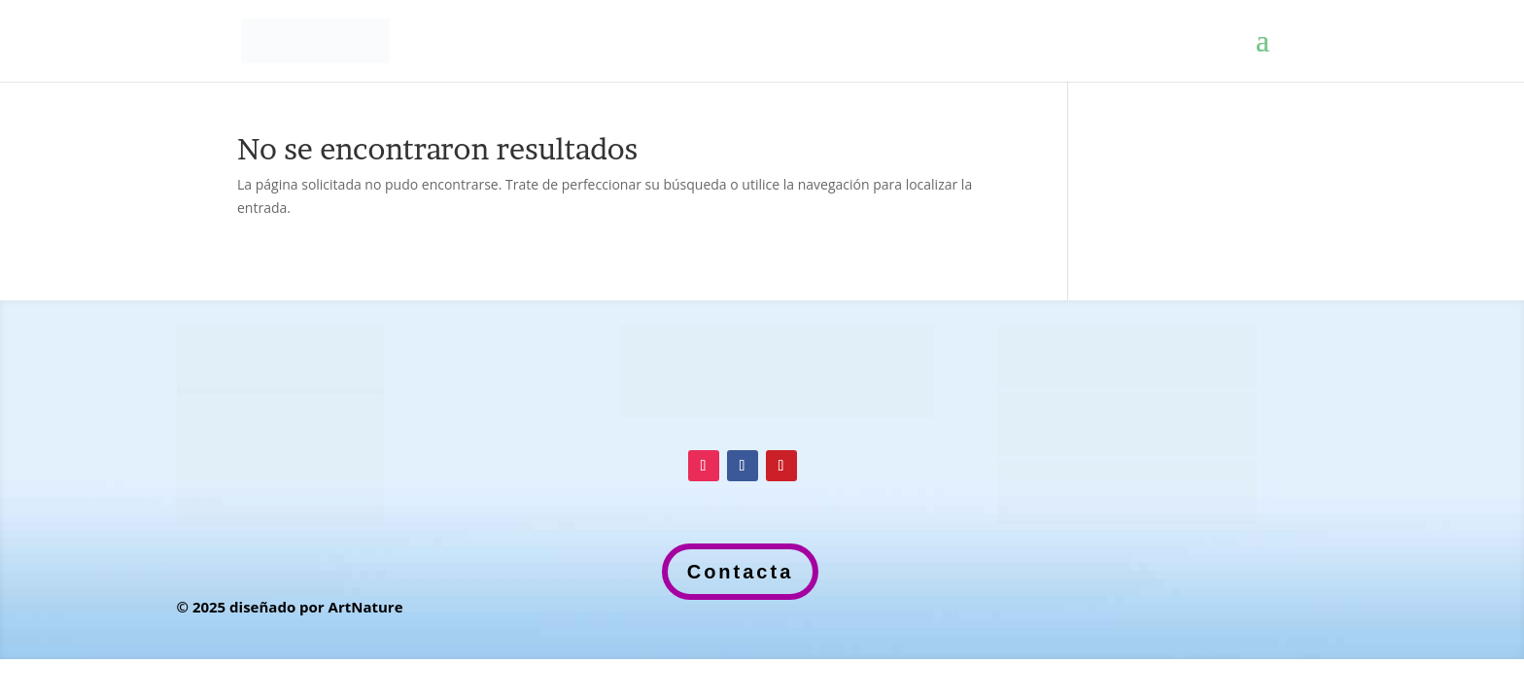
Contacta (740, 571)
